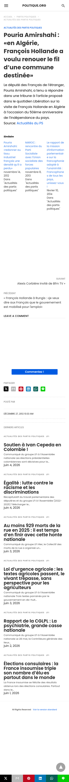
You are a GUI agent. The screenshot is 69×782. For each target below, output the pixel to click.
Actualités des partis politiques (22, 19)
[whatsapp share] (35, 389)
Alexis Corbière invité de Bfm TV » (41, 283)
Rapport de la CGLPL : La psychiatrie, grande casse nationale (33, 625)
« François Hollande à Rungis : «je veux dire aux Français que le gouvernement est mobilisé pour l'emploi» (32, 302)
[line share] (43, 389)
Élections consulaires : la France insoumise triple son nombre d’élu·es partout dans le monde (31, 670)
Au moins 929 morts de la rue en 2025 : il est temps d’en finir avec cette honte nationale (33, 532)
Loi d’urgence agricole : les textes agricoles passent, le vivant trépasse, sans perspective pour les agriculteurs (34, 578)
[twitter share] (6, 388)
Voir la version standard (45, 709)
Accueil (8, 16)
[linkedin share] (28, 389)
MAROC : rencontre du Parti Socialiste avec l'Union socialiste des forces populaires (34, 155)
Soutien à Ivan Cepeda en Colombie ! (32, 447)
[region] (34, 244)
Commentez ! (34, 372)
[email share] (13, 389)
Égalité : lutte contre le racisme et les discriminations (28, 487)
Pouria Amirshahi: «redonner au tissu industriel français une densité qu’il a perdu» (13, 155)
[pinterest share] (21, 389)
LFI (47, 436)
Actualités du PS (30, 123)
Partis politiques (26, 16)
